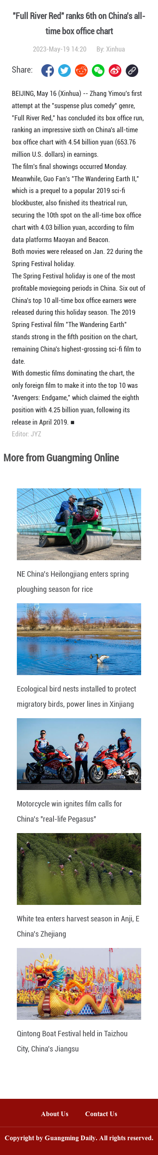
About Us (54, 1115)
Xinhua (115, 49)
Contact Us (105, 1115)
